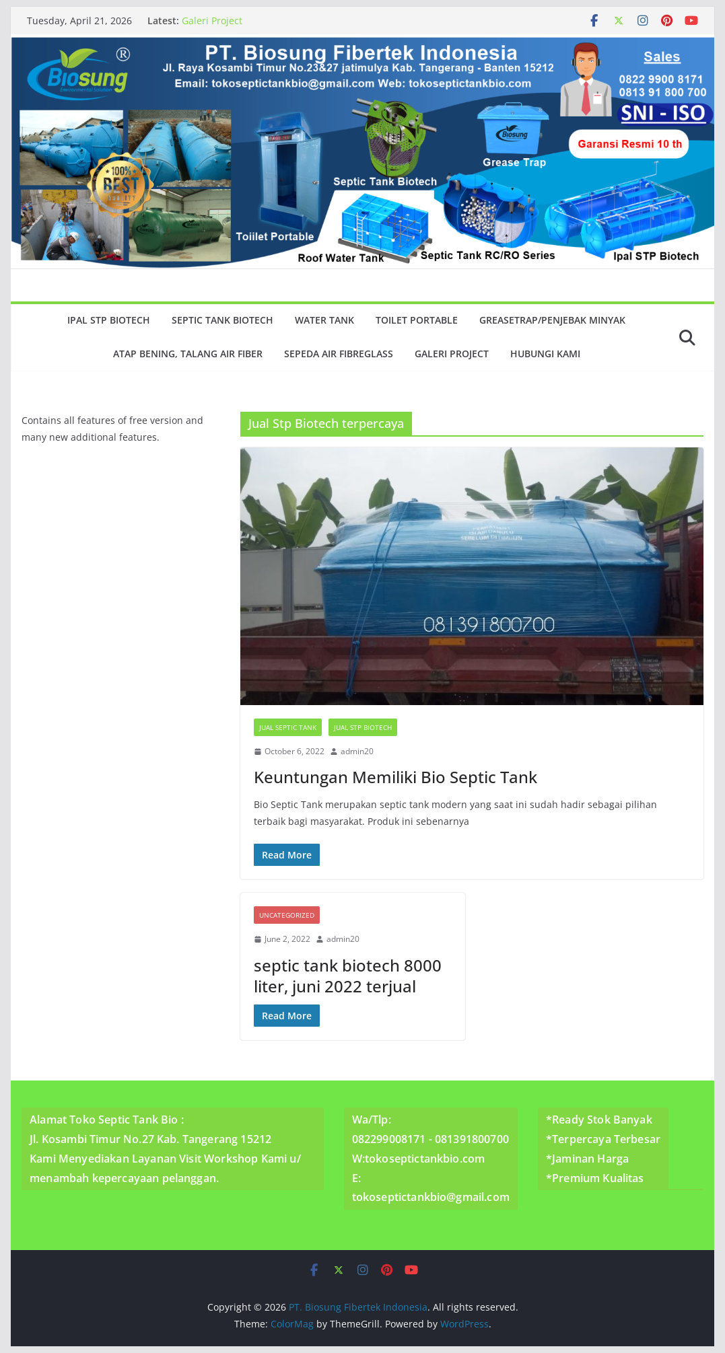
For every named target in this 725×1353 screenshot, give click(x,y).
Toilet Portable (417, 320)
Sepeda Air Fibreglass (338, 353)
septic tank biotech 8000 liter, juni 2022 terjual (348, 975)
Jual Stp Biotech (363, 727)
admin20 (357, 751)
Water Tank (324, 320)
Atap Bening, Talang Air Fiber (188, 353)
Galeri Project (212, 20)
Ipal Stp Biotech (108, 320)
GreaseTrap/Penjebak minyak (552, 320)
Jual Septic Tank (287, 727)
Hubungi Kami (545, 353)
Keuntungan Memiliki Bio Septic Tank (395, 777)
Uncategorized (286, 915)
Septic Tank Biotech (222, 320)
